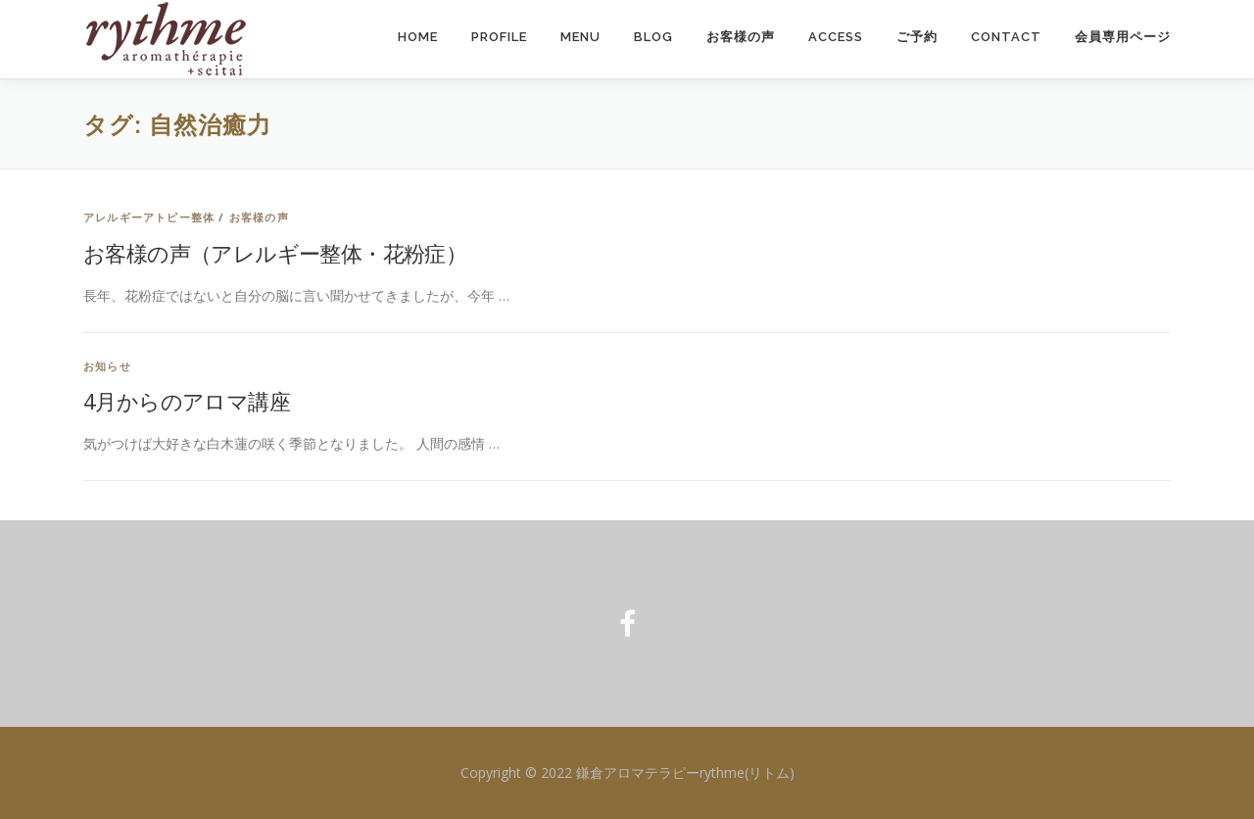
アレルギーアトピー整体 (149, 217)
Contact (1006, 36)
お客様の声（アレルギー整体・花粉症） (274, 252)
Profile (499, 36)
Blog (653, 36)
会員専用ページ (1123, 36)
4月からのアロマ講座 (186, 400)
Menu (580, 36)
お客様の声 (740, 36)
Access (835, 36)
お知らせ (107, 366)
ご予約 (917, 36)
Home (418, 36)
